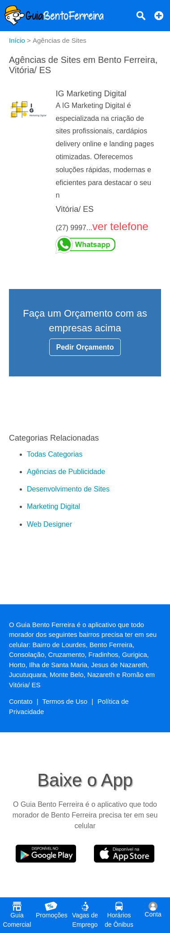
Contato (21, 701)
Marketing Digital (53, 506)
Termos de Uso (65, 701)
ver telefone (120, 226)
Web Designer (49, 524)
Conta (152, 910)
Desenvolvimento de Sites (68, 489)
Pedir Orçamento (85, 347)
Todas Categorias (55, 454)
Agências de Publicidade (66, 471)
